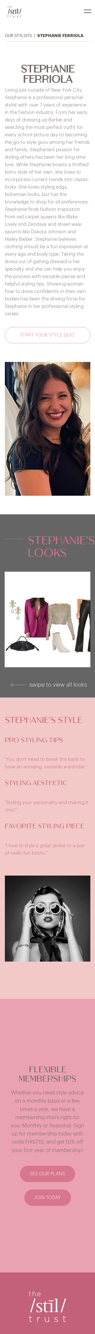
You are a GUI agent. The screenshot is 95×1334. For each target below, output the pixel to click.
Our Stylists (18, 36)
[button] (87, 11)
